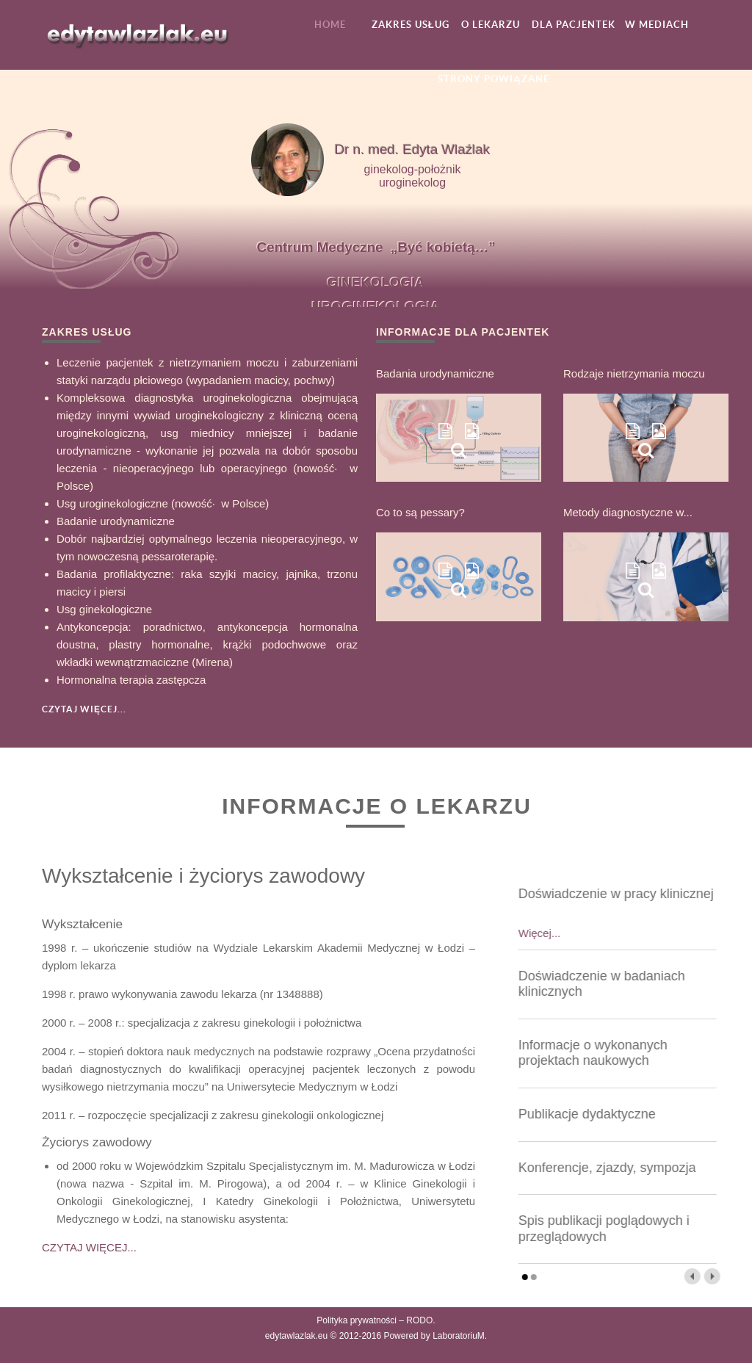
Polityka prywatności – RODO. (376, 1320)
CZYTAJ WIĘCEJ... (89, 1247)
